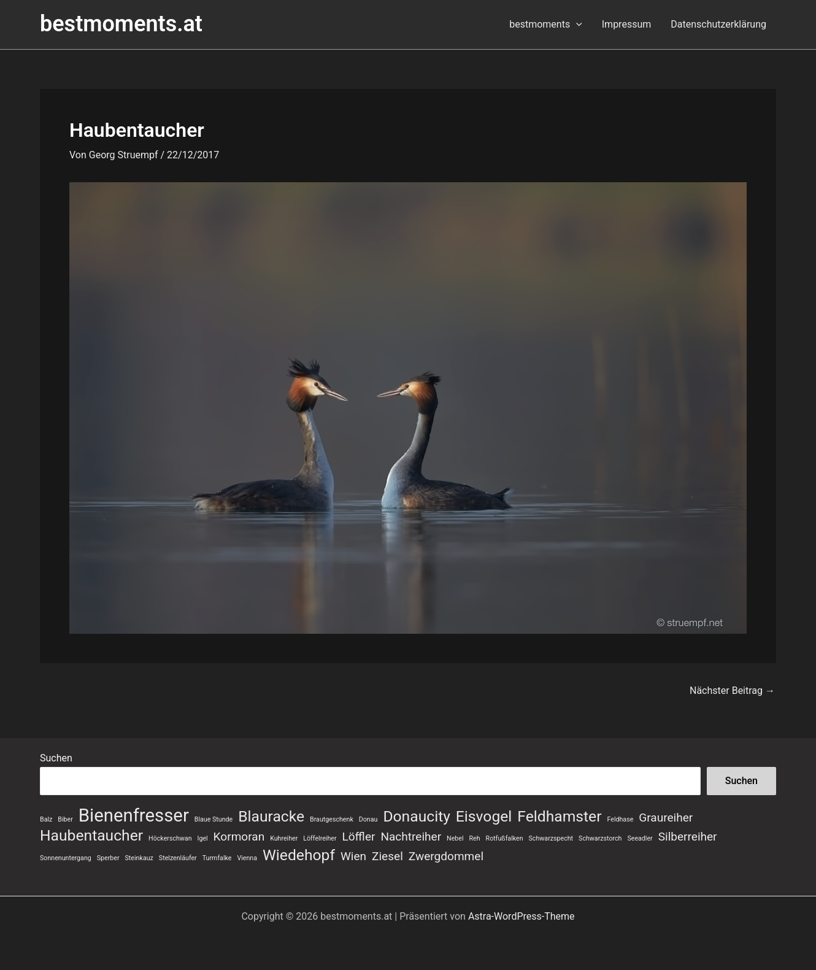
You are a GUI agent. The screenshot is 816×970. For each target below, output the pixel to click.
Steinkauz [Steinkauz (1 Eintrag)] (139, 858)
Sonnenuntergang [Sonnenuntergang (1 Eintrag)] (65, 858)
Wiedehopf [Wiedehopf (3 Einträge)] (299, 855)
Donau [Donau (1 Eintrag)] (368, 819)
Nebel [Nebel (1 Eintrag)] (455, 838)
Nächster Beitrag (732, 691)
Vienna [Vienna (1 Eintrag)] (247, 858)
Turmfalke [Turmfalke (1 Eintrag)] (217, 858)
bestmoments (545, 24)
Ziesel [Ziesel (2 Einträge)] (387, 856)
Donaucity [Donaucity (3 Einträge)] (416, 817)
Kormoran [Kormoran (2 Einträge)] (239, 837)
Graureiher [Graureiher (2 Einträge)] (666, 817)
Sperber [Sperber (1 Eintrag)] (108, 858)
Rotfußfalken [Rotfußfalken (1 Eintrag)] (504, 838)
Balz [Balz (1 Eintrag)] (46, 819)
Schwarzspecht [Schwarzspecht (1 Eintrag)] (551, 838)
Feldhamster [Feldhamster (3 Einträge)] (559, 817)
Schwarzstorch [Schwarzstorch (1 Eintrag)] (600, 838)
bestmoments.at (121, 24)
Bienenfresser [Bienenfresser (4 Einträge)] (134, 815)
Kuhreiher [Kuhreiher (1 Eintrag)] (284, 838)
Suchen (56, 758)
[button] (576, 24)
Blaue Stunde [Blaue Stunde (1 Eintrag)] (213, 819)
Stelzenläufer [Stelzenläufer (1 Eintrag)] (178, 858)
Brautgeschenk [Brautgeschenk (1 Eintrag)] (331, 819)
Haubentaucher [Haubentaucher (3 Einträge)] (91, 836)
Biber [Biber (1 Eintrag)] (65, 819)
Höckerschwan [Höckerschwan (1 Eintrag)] (169, 838)
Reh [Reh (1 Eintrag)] (474, 838)
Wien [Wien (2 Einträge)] (353, 856)
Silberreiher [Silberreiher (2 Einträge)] (687, 837)
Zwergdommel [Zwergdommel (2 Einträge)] (446, 856)
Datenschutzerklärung (718, 24)
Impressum (627, 24)
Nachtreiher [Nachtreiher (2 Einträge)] (410, 837)
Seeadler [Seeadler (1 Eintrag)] (639, 838)
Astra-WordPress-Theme (521, 916)
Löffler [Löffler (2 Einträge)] (358, 837)
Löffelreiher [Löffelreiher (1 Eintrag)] (319, 838)
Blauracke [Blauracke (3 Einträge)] (271, 817)
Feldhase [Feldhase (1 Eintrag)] (620, 819)
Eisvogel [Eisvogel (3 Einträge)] (484, 817)
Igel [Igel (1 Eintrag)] (203, 838)
